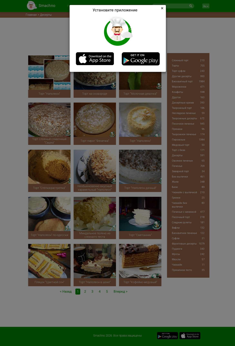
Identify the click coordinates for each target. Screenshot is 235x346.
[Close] (161, 8)
